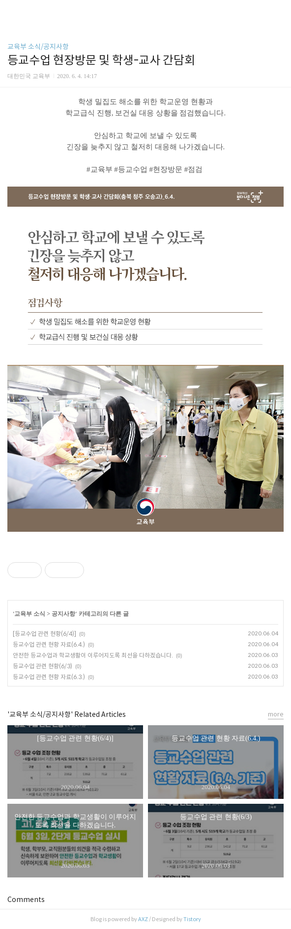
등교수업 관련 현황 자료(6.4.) (49, 644)
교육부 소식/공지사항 (38, 46)
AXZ (143, 919)
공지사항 (63, 613)
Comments (26, 899)
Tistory (192, 919)
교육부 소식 (29, 613)
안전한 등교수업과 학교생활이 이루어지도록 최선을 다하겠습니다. (93, 655)
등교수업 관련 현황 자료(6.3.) (49, 677)
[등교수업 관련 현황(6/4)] (44, 633)
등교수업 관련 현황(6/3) (42, 666)
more (276, 714)
